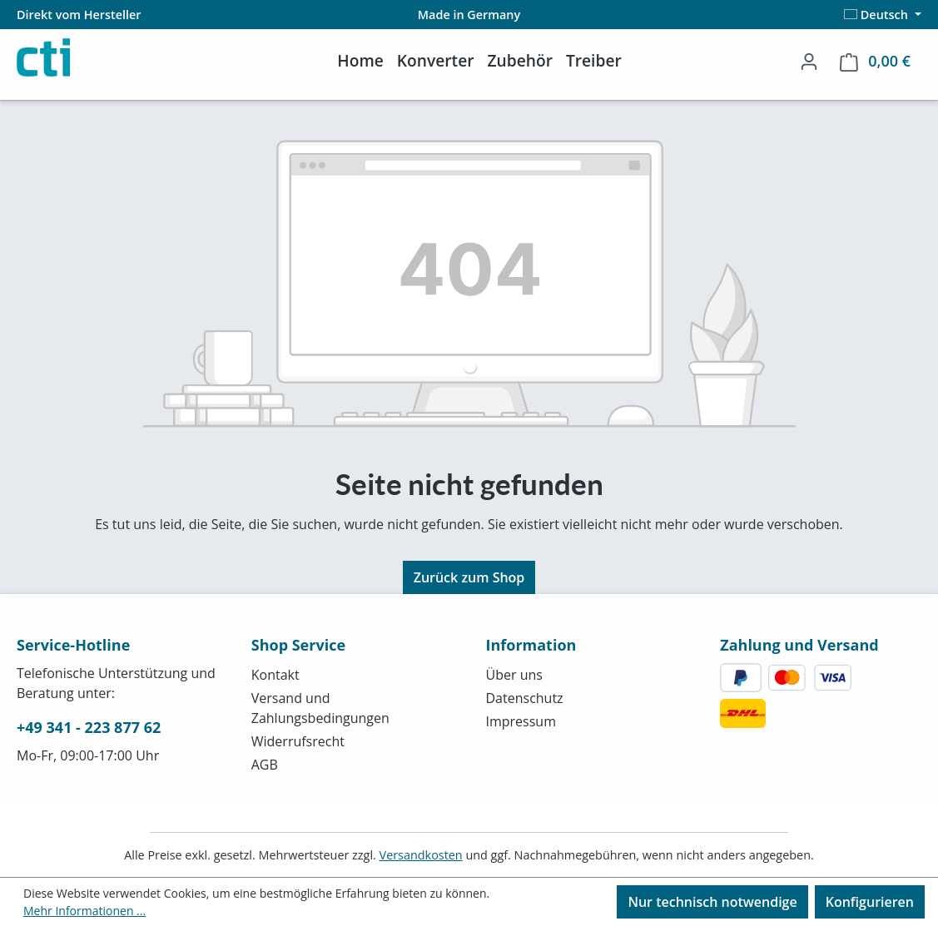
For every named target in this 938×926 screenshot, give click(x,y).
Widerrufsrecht (298, 741)
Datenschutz (524, 698)
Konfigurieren (870, 902)
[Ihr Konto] (809, 60)
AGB (264, 764)
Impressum (521, 721)
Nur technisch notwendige (712, 902)
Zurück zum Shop (469, 577)
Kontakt (275, 675)
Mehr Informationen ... (84, 911)
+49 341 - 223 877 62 (89, 727)
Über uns (514, 675)
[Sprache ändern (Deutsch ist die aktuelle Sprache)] (882, 14)
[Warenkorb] (875, 61)
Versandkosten (421, 855)
